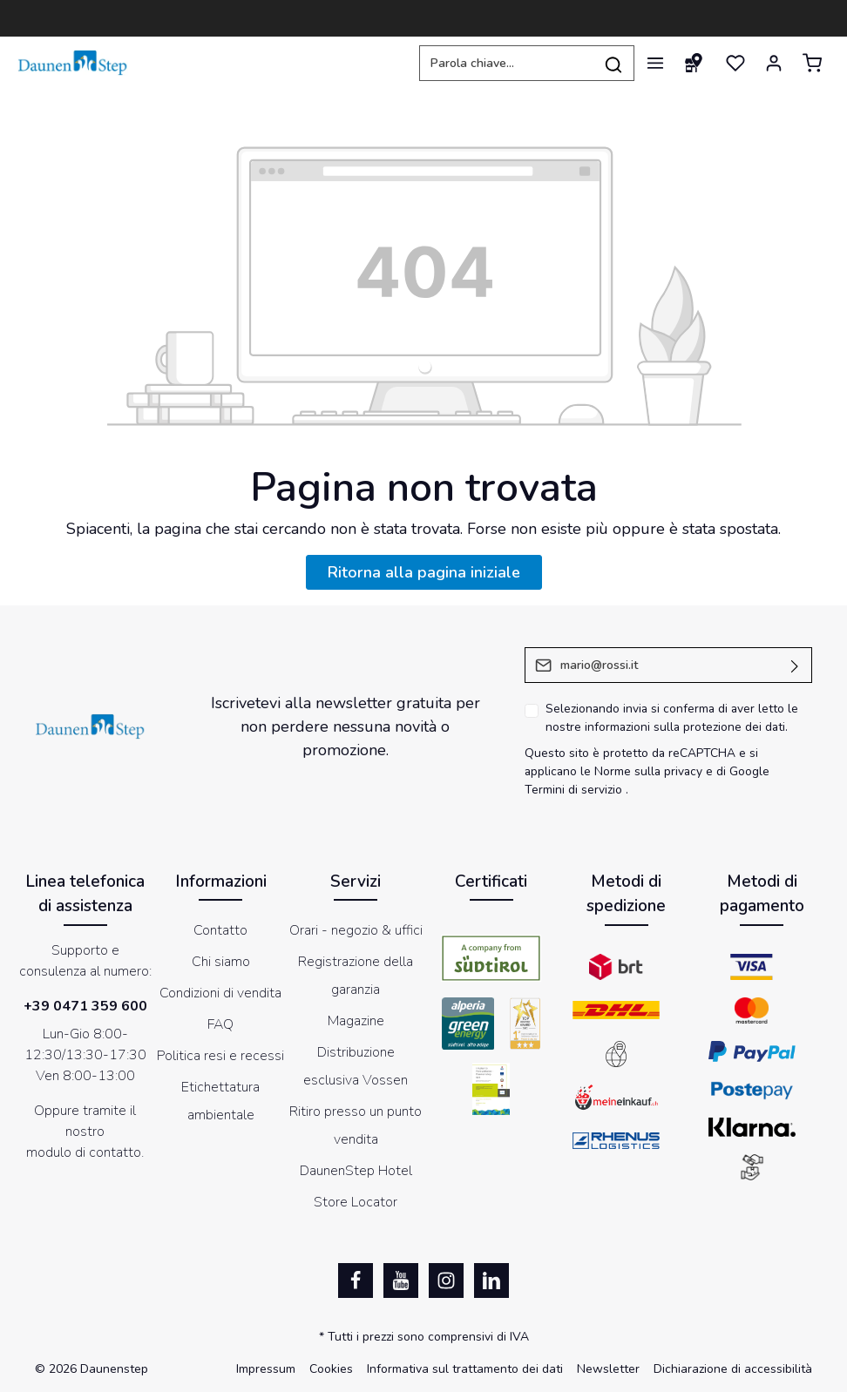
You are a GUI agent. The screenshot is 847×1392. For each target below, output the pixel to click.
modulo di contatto (83, 1152)
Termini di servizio (573, 789)
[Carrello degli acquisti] (812, 62)
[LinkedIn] (491, 1280)
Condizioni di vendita (220, 993)
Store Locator (355, 1202)
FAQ (220, 1024)
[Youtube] (400, 1280)
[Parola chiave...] (506, 63)
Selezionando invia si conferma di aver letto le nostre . (671, 717)
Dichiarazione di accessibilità (733, 1369)
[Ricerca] (613, 63)
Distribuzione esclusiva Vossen (355, 1066)
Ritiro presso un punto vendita (355, 1125)
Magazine (356, 1020)
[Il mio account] (773, 62)
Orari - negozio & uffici (356, 930)
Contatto (220, 930)
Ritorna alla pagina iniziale (424, 572)
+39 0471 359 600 (85, 1006)
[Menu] (655, 62)
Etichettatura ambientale (220, 1101)
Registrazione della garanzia (355, 975)
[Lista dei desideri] (735, 62)
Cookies (331, 1369)
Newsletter (608, 1369)
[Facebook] (355, 1280)
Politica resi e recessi (220, 1055)
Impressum (265, 1369)
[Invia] (795, 665)
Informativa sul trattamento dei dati (465, 1369)
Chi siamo (221, 961)
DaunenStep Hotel (356, 1170)
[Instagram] (446, 1280)
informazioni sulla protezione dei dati (685, 727)
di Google (742, 771)
